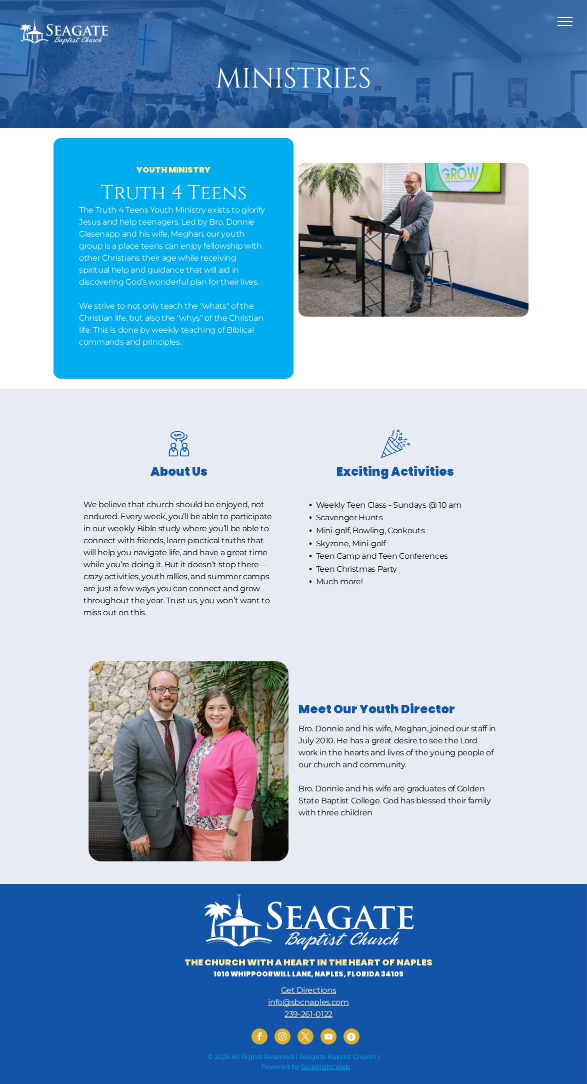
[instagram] (282, 1037)
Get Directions (308, 990)
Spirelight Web (325, 1066)
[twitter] (306, 1037)
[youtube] (328, 1037)
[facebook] (260, 1037)
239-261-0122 (308, 1014)
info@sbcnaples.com (308, 1002)
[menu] (565, 22)
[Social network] (352, 1037)
